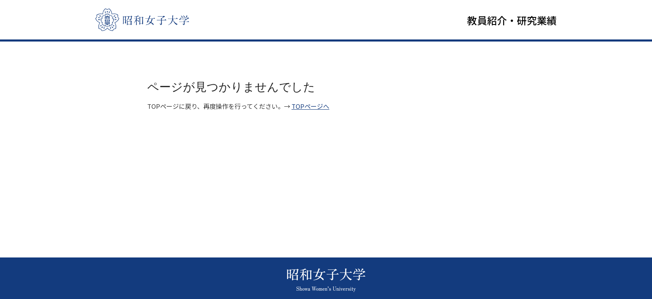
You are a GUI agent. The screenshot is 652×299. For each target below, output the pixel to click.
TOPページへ (310, 108)
